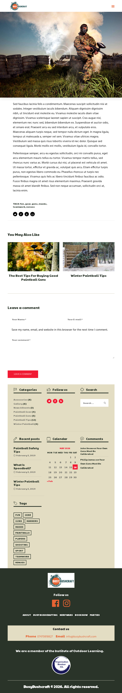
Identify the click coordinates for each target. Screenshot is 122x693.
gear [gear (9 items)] (28, 514)
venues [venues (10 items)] (20, 562)
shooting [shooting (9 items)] (21, 544)
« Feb (50, 481)
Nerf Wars (66, 614)
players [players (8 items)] (20, 538)
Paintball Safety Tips (26, 449)
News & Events (22, 407)
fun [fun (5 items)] (17, 514)
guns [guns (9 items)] (18, 520)
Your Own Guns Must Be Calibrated (93, 451)
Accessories (20, 399)
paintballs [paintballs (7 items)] (22, 532)
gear (28, 203)
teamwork (19, 206)
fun (22, 203)
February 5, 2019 (25, 455)
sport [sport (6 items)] (19, 550)
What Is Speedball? (22, 466)
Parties (95, 614)
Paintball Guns (23, 415)
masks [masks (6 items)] (19, 526)
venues (30, 206)
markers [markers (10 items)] (32, 520)
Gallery (18, 403)
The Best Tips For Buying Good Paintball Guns (33, 277)
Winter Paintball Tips (89, 276)
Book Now (81, 614)
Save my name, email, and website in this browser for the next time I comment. (60, 330)
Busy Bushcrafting (45, 614)
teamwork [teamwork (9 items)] (22, 556)
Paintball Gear (22, 411)
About (27, 614)
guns (35, 203)
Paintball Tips (22, 419)
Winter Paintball (24, 423)
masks (42, 203)
